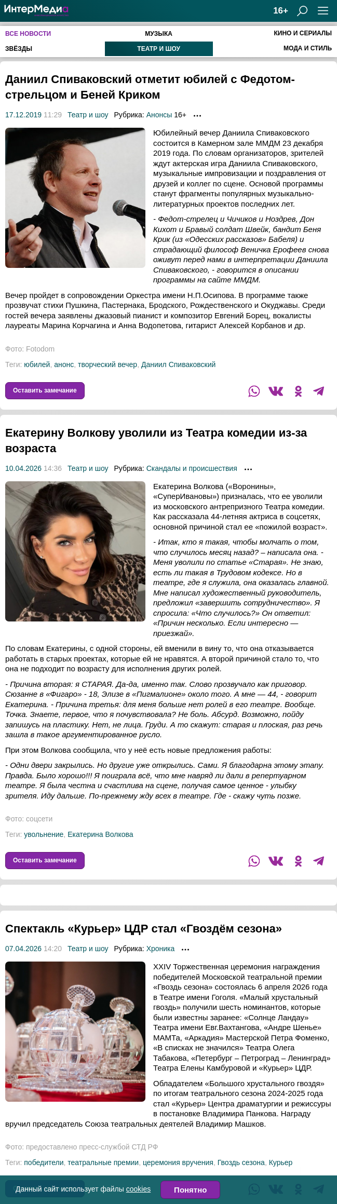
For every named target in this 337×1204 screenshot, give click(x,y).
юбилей (37, 364)
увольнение (43, 834)
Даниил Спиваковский (178, 364)
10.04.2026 (23, 468)
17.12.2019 (23, 115)
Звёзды (18, 48)
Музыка (158, 33)
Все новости (28, 33)
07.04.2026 (23, 964)
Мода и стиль (308, 48)
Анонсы (159, 115)
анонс (64, 364)
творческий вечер (107, 364)
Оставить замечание (45, 390)
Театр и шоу (158, 48)
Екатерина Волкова (100, 834)
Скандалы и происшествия (191, 468)
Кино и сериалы (303, 33)
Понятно (190, 1189)
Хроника (160, 964)
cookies (138, 1189)
